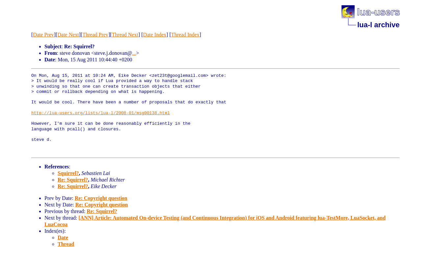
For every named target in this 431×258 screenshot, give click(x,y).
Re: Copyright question (101, 198)
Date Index (154, 34)
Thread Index (185, 34)
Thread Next (125, 34)
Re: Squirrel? (73, 180)
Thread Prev (95, 34)
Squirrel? (68, 173)
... (134, 53)
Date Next (68, 34)
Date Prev (43, 34)
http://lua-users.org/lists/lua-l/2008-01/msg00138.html (100, 113)
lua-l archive (378, 25)
